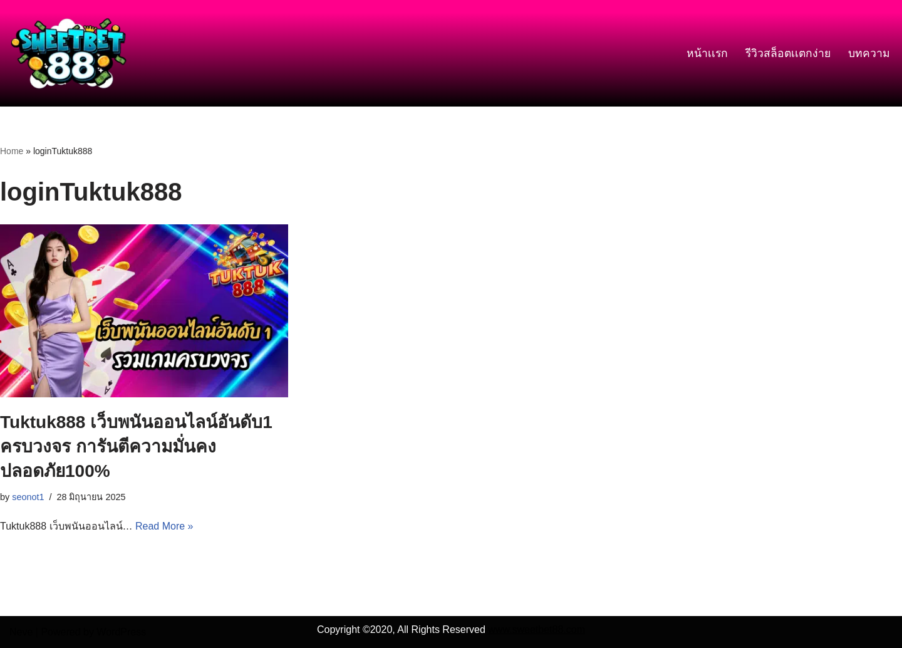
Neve (21, 632)
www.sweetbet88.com (536, 629)
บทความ (869, 53)
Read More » (164, 526)
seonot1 (28, 497)
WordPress (121, 632)
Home (11, 151)
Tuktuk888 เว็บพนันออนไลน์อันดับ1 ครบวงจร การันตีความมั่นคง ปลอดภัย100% (136, 446)
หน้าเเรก (707, 53)
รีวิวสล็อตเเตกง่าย (788, 53)
